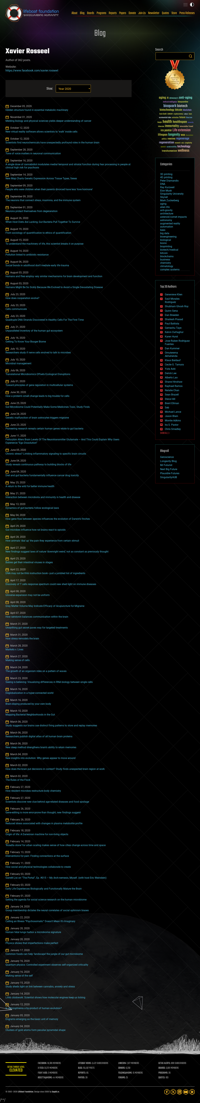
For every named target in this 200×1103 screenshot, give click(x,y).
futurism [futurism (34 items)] (189, 118)
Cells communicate (16, 309)
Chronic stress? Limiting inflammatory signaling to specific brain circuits (46, 453)
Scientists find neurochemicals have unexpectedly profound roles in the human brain (52, 142)
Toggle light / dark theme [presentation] (192, 5)
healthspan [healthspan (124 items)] (180, 122)
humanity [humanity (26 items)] (191, 122)
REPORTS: (83, 1073)
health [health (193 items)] (167, 122)
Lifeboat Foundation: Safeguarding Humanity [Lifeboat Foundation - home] (32, 13)
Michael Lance (173, 411)
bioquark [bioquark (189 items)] (169, 106)
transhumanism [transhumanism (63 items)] (169, 150)
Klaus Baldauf (173, 360)
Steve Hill (170, 399)
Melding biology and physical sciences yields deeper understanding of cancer (48, 120)
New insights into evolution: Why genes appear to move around (40, 758)
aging (163, 203)
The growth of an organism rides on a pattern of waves (36, 671)
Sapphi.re (55, 1092)
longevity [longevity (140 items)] (174, 135)
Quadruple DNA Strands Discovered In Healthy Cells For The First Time (45, 319)
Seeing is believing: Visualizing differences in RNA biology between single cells (49, 682)
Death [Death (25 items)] (190, 114)
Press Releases (187, 13)
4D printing (166, 177)
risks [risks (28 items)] (182, 143)
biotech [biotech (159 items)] (182, 106)
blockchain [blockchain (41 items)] (187, 110)
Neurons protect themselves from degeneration (32, 211)
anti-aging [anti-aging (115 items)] (185, 98)
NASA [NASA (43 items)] (183, 135)
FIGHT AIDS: (44, 1073)
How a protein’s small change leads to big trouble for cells (37, 395)
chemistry (165, 262)
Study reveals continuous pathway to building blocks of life (38, 464)
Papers (122, 13)
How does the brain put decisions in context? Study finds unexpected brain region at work (55, 768)
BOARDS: (162, 1068)
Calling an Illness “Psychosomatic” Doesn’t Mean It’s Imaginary (40, 921)
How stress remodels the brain (22, 638)
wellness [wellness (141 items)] (183, 151)
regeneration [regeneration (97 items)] (166, 142)
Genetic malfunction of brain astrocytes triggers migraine (37, 417)
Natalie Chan (172, 390)
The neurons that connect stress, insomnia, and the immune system (43, 200)
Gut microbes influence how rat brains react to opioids (36, 529)
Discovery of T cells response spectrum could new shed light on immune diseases (51, 584)
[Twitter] (173, 1092)
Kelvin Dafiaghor (174, 332)
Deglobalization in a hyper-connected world (29, 692)
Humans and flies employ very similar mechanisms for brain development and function (54, 276)
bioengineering (168, 236)
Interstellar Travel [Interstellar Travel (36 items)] (186, 126)
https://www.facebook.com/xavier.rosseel (32, 70)
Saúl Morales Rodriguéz (172, 300)
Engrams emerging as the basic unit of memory (32, 1019)
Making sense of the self (19, 975)
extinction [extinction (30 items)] (175, 118)
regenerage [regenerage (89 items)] (182, 138)
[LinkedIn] (179, 1092)
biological (165, 239)
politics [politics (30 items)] (164, 139)
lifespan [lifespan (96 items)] (162, 135)
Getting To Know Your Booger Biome (26, 341)
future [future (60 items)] (182, 117)
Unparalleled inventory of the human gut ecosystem (34, 330)
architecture (166, 213)
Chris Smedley (173, 429)
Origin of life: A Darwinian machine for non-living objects (37, 834)
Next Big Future (168, 469)
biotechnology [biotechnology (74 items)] (167, 110)
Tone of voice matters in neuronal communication (33, 153)
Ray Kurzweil (167, 187)
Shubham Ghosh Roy (176, 306)
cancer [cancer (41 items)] (170, 114)
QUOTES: (162, 1078)
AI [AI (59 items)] (168, 98)
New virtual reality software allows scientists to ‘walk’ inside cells (41, 131)
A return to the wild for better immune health (30, 486)
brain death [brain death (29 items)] (163, 114)
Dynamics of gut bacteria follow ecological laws (32, 507)
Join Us (142, 13)
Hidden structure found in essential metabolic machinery (37, 109)
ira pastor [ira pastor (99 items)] (166, 130)
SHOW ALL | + (165, 433)
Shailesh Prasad (174, 319)
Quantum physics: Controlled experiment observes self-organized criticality (47, 964)
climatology (166, 266)
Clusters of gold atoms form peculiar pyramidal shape (35, 1030)
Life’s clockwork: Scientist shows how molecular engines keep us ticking (45, 997)
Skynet (164, 197)
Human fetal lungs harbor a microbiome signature (33, 932)
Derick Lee (170, 373)
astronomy (166, 220)
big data (164, 233)
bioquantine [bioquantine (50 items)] (183, 101)
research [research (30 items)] (177, 143)
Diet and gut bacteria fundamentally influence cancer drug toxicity (42, 475)
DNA (162, 183)
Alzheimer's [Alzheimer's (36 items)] (173, 98)
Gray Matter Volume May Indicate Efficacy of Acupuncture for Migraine (45, 605)
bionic (163, 243)
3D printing (166, 174)
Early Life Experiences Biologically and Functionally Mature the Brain (44, 888)
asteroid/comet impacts (173, 216)
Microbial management (18, 363)
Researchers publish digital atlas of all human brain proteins (39, 736)
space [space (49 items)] (163, 146)
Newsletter (153, 13)
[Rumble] (192, 1092)
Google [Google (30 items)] (159, 122)
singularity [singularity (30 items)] (188, 143)
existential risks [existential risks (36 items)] (165, 118)
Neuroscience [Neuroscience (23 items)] (189, 135)
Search (190, 56)
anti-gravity (166, 210)
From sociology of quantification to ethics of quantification (38, 232)
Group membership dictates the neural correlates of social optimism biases (47, 910)
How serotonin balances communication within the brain (37, 616)
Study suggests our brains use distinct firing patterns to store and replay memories (51, 725)
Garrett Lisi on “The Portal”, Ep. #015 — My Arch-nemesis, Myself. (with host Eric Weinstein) (56, 877)
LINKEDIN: (123, 1063)
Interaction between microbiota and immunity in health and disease (43, 497)
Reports (113, 13)
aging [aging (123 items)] (162, 98)
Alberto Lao (171, 377)
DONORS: (122, 1068)
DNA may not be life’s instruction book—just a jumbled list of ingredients (45, 573)
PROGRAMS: (163, 1073)
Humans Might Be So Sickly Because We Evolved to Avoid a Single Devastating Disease (54, 287)
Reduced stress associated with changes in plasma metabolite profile (44, 823)
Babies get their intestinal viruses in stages (29, 562)
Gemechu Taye (173, 327)
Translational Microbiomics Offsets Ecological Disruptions (38, 374)
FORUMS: (122, 1078)
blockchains (167, 256)
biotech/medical (169, 249)
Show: (49, 88)
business (165, 259)
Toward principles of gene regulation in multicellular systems (39, 385)
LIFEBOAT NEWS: (85, 1063)
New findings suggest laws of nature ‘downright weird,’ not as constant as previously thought (57, 551)
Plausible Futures (169, 473)
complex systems (170, 269)
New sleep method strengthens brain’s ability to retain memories (41, 747)
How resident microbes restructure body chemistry (33, 790)
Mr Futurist (166, 465)
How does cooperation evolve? (22, 298)
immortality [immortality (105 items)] (172, 126)
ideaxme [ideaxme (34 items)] (161, 127)
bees (162, 229)
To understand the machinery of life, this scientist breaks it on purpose (44, 243)
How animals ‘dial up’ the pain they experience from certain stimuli (42, 540)
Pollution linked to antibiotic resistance (27, 254)
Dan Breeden (172, 315)
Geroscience (167, 457)
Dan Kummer (172, 348)
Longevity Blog (168, 461)
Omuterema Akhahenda (171, 354)
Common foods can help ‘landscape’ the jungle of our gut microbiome (44, 953)
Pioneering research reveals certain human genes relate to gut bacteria (44, 428)
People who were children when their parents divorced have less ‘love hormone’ (49, 189)
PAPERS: (82, 1078)
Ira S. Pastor (171, 424)
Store (174, 13)
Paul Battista (172, 323)
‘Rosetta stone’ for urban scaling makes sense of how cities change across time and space (56, 845)
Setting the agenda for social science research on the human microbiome (46, 899)
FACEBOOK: (43, 1063)
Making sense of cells (18, 660)
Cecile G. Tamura (174, 364)
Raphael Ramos (174, 386)
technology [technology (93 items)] (183, 146)
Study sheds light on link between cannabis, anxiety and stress (40, 986)
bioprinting (166, 246)
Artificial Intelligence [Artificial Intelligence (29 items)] (170, 102)
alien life (165, 207)
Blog (82, 13)
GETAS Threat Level (16, 1069)
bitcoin (164, 253)
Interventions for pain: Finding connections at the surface (37, 855)
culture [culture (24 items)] (186, 114)
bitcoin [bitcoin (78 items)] (178, 110)
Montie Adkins (173, 420)
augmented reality (170, 223)
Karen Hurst (171, 336)
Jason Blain (171, 416)
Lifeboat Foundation (25, 1092)
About (74, 13)
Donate (132, 13)
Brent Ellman (172, 403)
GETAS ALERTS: (165, 1063)
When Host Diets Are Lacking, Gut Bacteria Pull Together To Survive (43, 221)
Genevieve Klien (173, 294)
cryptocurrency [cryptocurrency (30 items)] (178, 114)
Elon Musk (166, 190)
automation (166, 226)
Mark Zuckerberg (169, 200)
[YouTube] (185, 1092)
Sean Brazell (172, 394)
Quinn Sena (171, 310)
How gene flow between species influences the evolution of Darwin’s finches (48, 518)
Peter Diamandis (169, 180)
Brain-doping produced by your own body (28, 703)
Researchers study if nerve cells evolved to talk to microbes (38, 352)
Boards (90, 13)
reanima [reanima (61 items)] (171, 138)
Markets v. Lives (14, 649)
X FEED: (42, 1068)
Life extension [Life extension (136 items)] (182, 130)
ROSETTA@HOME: (46, 1078)
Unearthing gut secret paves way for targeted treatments (37, 627)
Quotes (165, 13)
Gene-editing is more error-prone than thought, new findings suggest (43, 812)
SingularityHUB (168, 477)
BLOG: (81, 1068)
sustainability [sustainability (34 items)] (172, 147)
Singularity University (172, 193)
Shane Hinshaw (173, 381)
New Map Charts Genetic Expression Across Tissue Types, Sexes (41, 178)
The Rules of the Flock (18, 779)
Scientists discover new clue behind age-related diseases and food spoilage (47, 801)
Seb (167, 407)
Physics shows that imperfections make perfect (32, 943)
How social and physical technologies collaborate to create (38, 866)
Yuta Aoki (170, 368)
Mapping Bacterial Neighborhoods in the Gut (30, 714)
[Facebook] (166, 1092)
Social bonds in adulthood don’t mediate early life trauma (37, 265)
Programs (101, 13)
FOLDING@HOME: (126, 1073)
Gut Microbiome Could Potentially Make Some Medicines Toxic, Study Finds (48, 406)
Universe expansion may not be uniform (28, 595)
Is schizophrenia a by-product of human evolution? (34, 1008)
